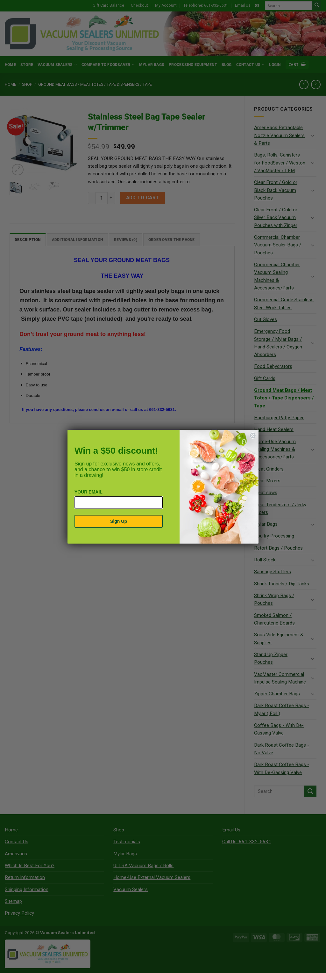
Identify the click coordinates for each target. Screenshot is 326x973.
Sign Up (118, 521)
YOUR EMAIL (88, 491)
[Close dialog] (253, 435)
